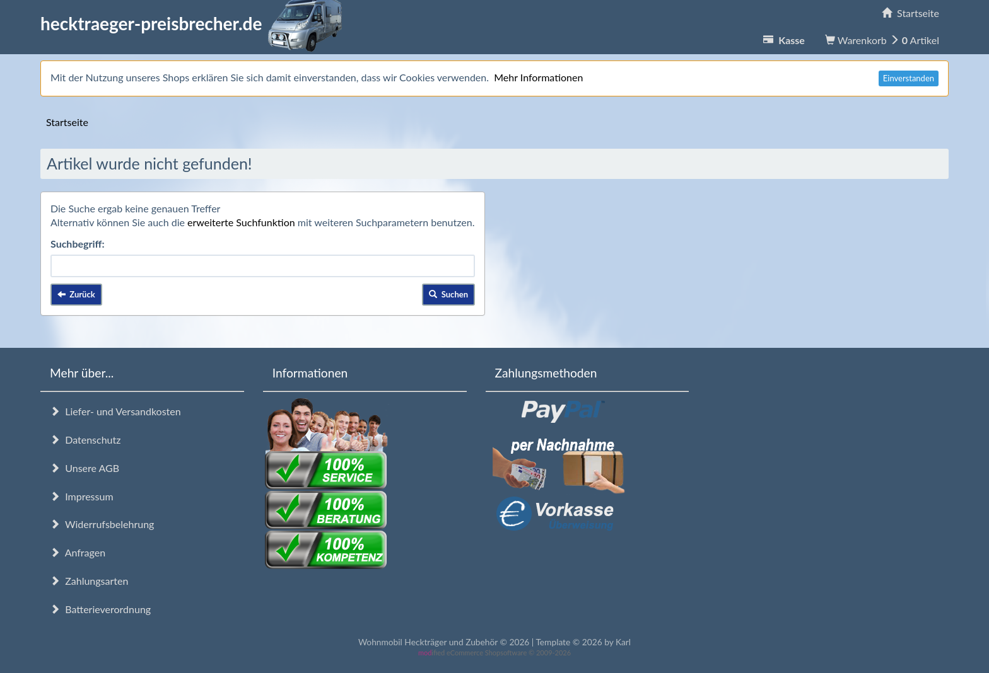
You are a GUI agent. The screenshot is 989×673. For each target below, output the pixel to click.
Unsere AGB (84, 468)
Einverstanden (908, 78)
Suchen (448, 294)
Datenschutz (85, 440)
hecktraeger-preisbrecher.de (194, 23)
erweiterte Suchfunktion (241, 222)
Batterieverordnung (100, 609)
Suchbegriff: (77, 244)
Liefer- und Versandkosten (115, 411)
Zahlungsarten (89, 581)
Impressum (82, 496)
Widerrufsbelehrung (102, 524)
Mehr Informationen (538, 77)
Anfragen (77, 552)
